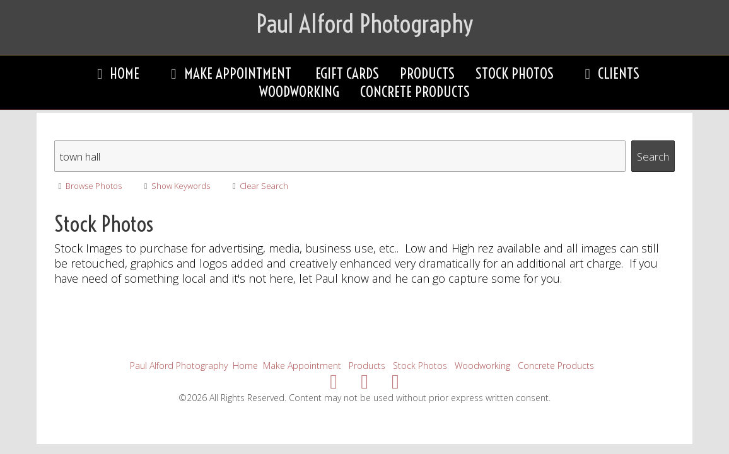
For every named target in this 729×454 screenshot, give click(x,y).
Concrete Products (415, 91)
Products (427, 73)
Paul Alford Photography (179, 366)
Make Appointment (227, 73)
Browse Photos (88, 185)
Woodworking (299, 91)
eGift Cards (347, 73)
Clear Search (258, 185)
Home (114, 73)
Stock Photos (514, 73)
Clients (608, 73)
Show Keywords (175, 185)
